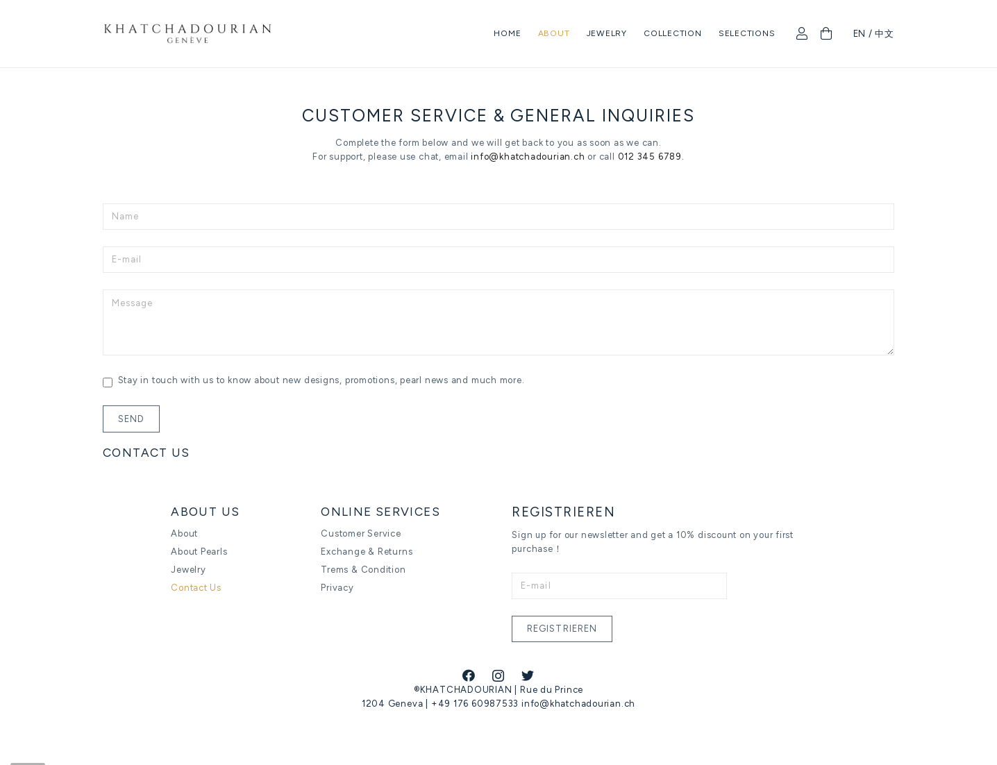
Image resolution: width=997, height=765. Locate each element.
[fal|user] (804, 34)
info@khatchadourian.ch (527, 156)
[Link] (192, 35)
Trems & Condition (363, 569)
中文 (884, 34)
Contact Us (196, 587)
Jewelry (188, 569)
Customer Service (361, 533)
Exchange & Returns (366, 551)
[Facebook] (469, 675)
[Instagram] (498, 676)
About (184, 533)
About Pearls (199, 551)
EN (859, 34)
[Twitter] (528, 675)
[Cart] (827, 34)
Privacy (337, 587)
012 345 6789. (651, 156)
